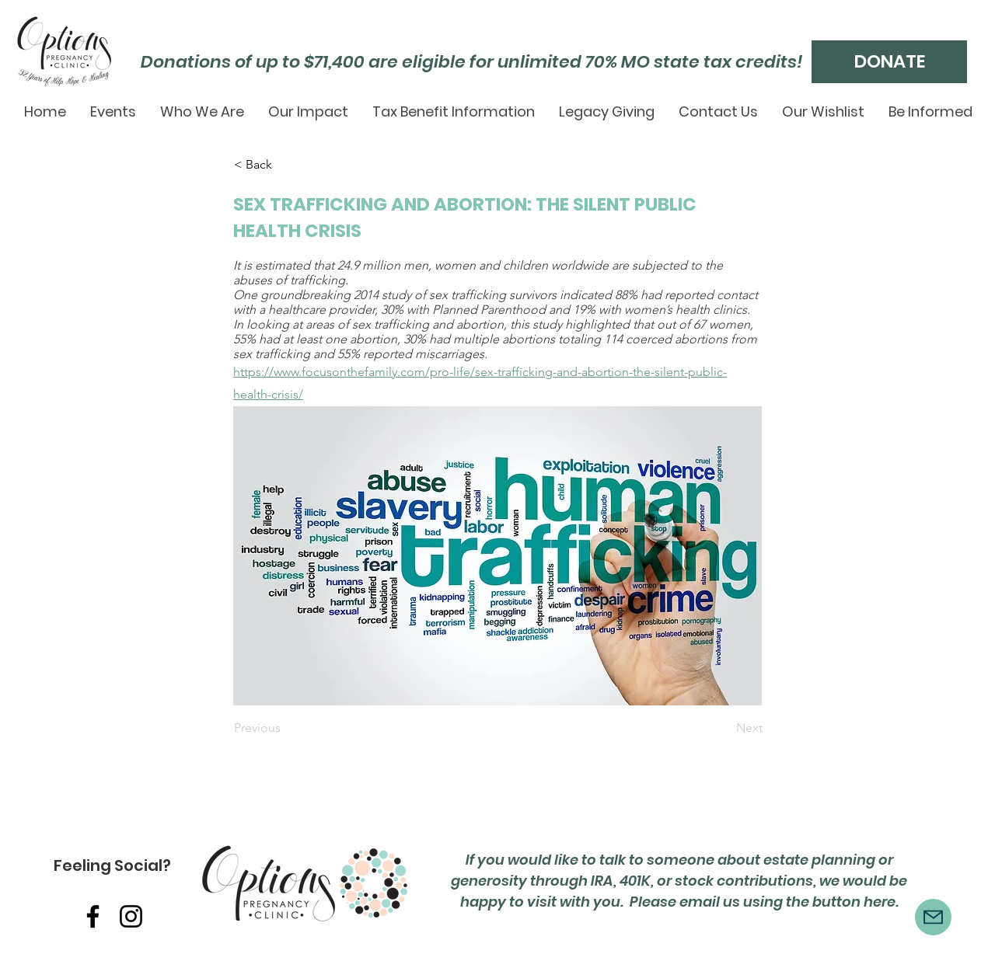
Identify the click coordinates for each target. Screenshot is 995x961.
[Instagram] (131, 916)
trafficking (317, 280)
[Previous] (285, 728)
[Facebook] (93, 916)
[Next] (724, 728)
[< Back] (285, 164)
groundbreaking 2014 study (335, 294)
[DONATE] (889, 61)
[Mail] (933, 917)
